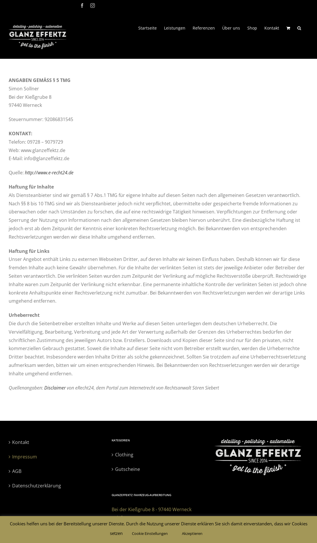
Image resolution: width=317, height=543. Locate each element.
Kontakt (20, 442)
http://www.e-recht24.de (49, 172)
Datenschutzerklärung (36, 485)
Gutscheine (127, 469)
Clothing (124, 454)
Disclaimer (55, 388)
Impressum (24, 457)
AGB (16, 471)
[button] (299, 27)
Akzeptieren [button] (192, 533)
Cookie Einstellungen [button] (150, 533)
